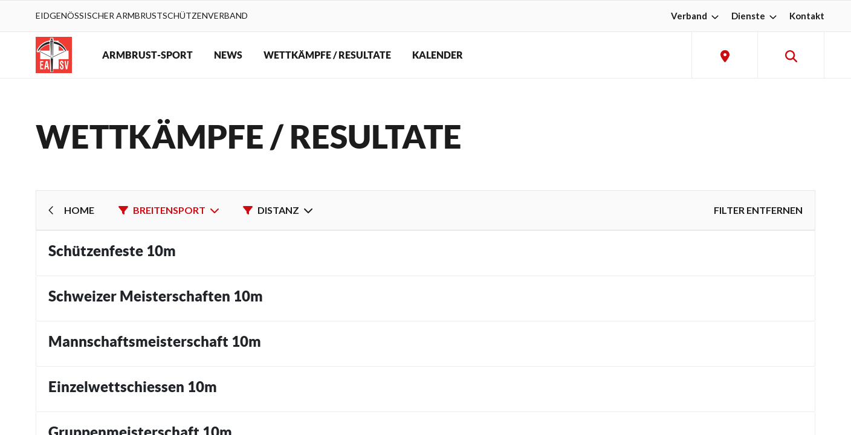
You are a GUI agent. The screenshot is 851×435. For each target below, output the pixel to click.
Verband (696, 15)
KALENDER (437, 55)
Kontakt (806, 15)
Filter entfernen (758, 210)
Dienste (755, 15)
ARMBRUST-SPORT (147, 55)
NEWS (228, 55)
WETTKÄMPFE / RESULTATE (327, 55)
